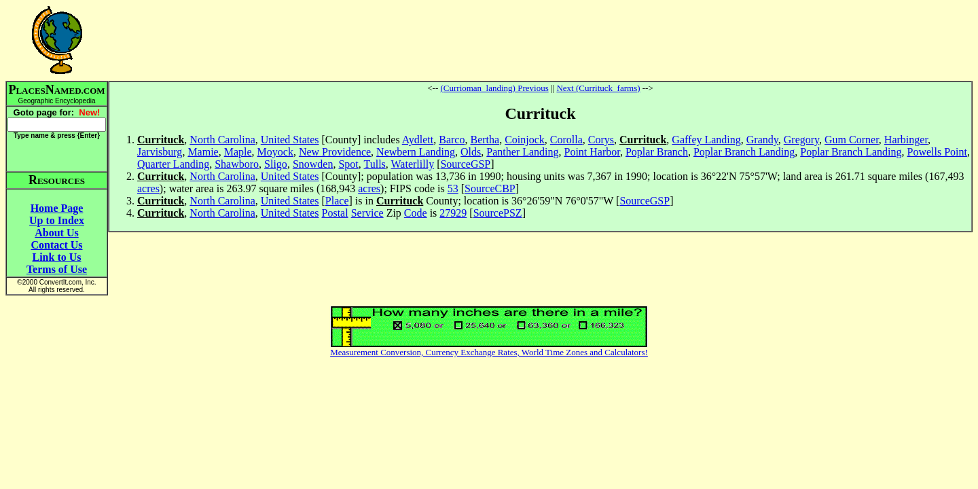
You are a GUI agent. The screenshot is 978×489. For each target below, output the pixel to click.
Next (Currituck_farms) (598, 88)
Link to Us (56, 257)
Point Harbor (592, 152)
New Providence (335, 152)
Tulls (375, 164)
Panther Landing (522, 152)
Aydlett (418, 139)
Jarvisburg (159, 152)
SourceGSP (465, 164)
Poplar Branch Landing (744, 152)
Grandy (762, 139)
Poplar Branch (657, 152)
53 (453, 188)
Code (415, 213)
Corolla (566, 139)
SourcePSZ (497, 213)
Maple (238, 152)
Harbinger (906, 139)
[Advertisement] (540, 40)
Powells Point (937, 152)
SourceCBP (490, 188)
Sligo (275, 164)
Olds (470, 152)
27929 (453, 213)
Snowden (313, 164)
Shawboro (237, 164)
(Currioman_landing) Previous (494, 88)
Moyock (275, 152)
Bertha (484, 139)
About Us (56, 232)
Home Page (57, 208)
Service (367, 213)
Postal (335, 213)
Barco (452, 139)
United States (290, 139)
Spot (348, 164)
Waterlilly (413, 164)
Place (337, 200)
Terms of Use (56, 269)
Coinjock (525, 139)
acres (148, 188)
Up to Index (56, 220)
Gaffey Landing (706, 139)
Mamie (202, 152)
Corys (601, 139)
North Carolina (222, 139)
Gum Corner (852, 139)
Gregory (801, 139)
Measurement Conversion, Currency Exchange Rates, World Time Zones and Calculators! (489, 352)
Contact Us (57, 245)
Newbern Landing (415, 152)
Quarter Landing (173, 164)
